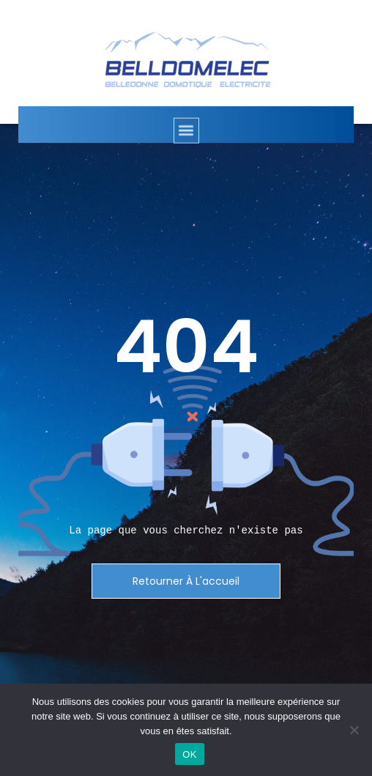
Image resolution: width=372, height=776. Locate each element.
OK (189, 754)
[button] (186, 139)
